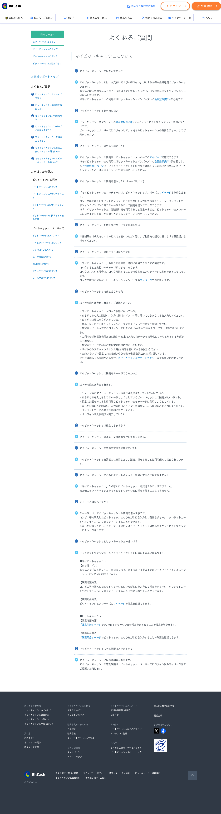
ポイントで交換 (31, 747)
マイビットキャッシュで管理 (80, 738)
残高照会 (71, 729)
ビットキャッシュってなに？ (37, 710)
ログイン (173, 6)
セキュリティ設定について (45, 271)
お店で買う (29, 738)
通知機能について (41, 264)
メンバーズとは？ (41, 18)
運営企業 (158, 716)
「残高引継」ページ (90, 624)
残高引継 (71, 733)
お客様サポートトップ (44, 76)
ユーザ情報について (42, 257)
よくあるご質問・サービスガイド (126, 748)
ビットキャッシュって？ (44, 42)
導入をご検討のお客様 (141, 6)
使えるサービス (97, 18)
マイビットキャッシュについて (47, 243)
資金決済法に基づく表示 (66, 773)
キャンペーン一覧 (179, 18)
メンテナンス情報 (119, 733)
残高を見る (124, 18)
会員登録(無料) (162, 99)
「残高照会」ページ (93, 166)
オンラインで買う (32, 742)
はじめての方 (14, 18)
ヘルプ (207, 18)
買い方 (69, 18)
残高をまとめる (152, 18)
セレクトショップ (75, 715)
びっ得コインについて (43, 250)
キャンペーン (73, 752)
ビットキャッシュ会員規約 (67, 778)
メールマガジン (74, 757)
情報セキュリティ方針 (119, 773)
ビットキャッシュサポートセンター (137, 358)
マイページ (156, 157)
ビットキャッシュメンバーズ (46, 236)
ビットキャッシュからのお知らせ (126, 729)
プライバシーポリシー (93, 773)
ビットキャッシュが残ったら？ (47, 64)
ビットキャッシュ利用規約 (147, 773)
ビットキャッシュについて (45, 187)
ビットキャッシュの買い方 (45, 49)
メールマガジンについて (44, 278)
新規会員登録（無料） (121, 710)
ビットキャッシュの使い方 (45, 56)
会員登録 (204, 6)
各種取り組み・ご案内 (95, 778)
